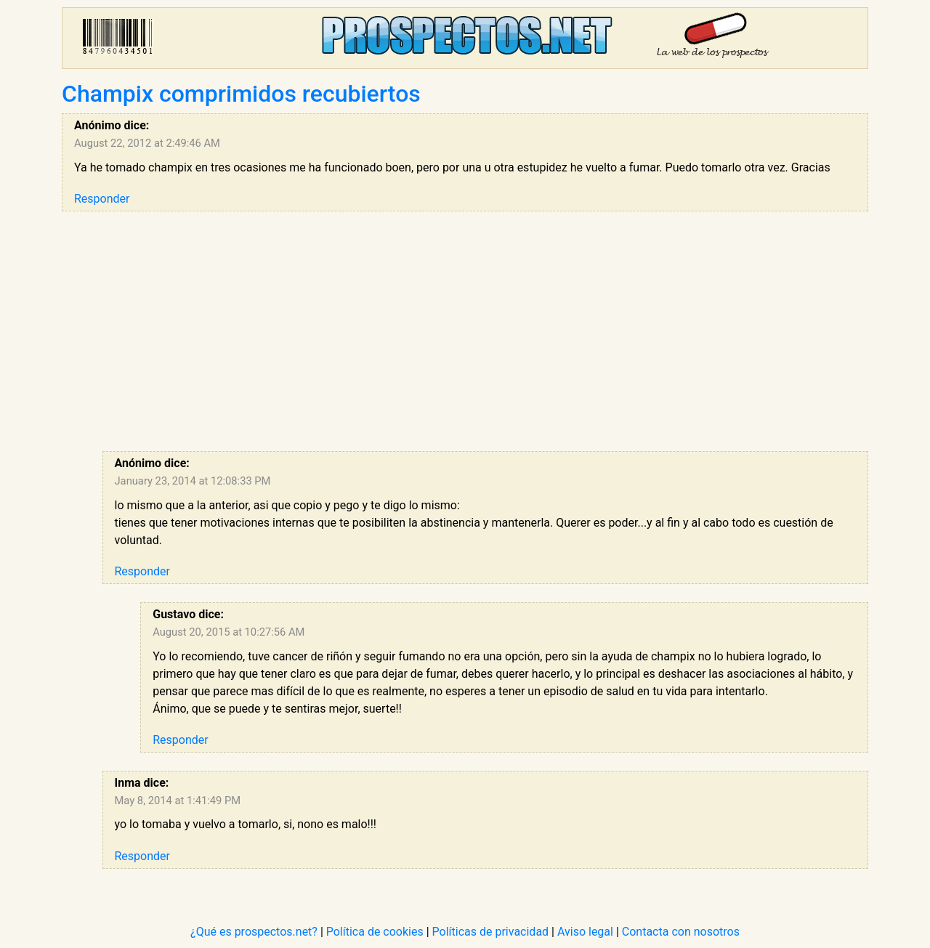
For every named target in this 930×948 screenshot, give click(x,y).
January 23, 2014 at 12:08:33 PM (193, 480)
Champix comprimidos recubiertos (241, 94)
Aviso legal (585, 932)
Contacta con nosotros (681, 932)
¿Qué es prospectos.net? (254, 932)
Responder (101, 199)
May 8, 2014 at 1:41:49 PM (178, 800)
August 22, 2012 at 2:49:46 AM (147, 143)
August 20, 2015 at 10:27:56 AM (228, 632)
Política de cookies (375, 932)
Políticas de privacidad (490, 932)
